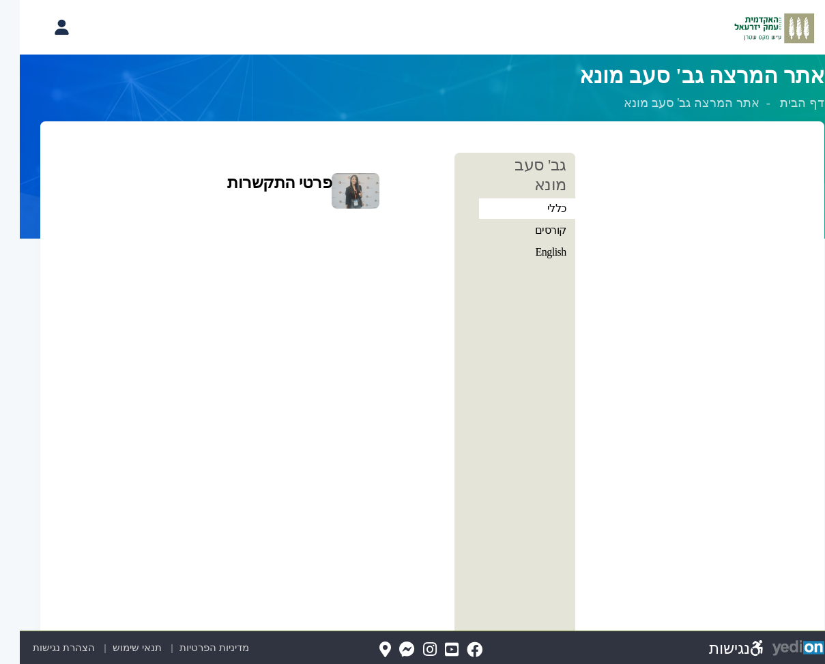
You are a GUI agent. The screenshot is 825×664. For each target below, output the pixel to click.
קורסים (531, 230)
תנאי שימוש (115, 647)
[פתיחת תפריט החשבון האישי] (41, 27)
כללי (537, 208)
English (530, 252)
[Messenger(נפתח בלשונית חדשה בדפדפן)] (387, 650)
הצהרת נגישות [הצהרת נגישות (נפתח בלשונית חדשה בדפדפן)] (46, 647)
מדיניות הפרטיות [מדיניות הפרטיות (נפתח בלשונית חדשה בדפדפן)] (206, 647)
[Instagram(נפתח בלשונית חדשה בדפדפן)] (410, 650)
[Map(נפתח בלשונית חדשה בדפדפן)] (365, 650)
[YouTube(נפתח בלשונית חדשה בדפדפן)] (432, 650)
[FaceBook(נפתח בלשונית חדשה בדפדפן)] (454, 650)
